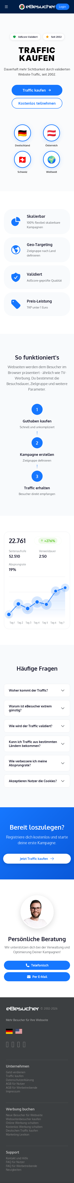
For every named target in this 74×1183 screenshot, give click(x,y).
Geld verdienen (15, 1072)
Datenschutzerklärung (20, 1080)
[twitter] (14, 1046)
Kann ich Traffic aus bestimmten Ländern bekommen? (33, 744)
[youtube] (19, 1046)
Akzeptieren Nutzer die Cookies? (33, 781)
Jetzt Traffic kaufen (37, 858)
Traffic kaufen (37, 90)
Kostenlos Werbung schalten (24, 1126)
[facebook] (8, 1046)
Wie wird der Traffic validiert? (30, 726)
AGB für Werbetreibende (21, 1087)
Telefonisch (37, 965)
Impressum (13, 1091)
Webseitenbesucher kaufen (23, 1119)
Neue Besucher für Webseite (24, 1115)
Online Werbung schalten (22, 1122)
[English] (18, 1031)
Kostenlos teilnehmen (37, 103)
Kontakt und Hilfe (17, 1158)
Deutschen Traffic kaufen (22, 1130)
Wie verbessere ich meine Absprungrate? (28, 763)
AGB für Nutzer (15, 1083)
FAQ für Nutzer (15, 1162)
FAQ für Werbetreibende (21, 1166)
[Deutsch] (9, 1031)
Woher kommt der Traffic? (28, 690)
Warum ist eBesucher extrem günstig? (30, 708)
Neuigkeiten (13, 1169)
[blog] (25, 1046)
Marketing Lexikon (17, 1134)
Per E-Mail (37, 977)
